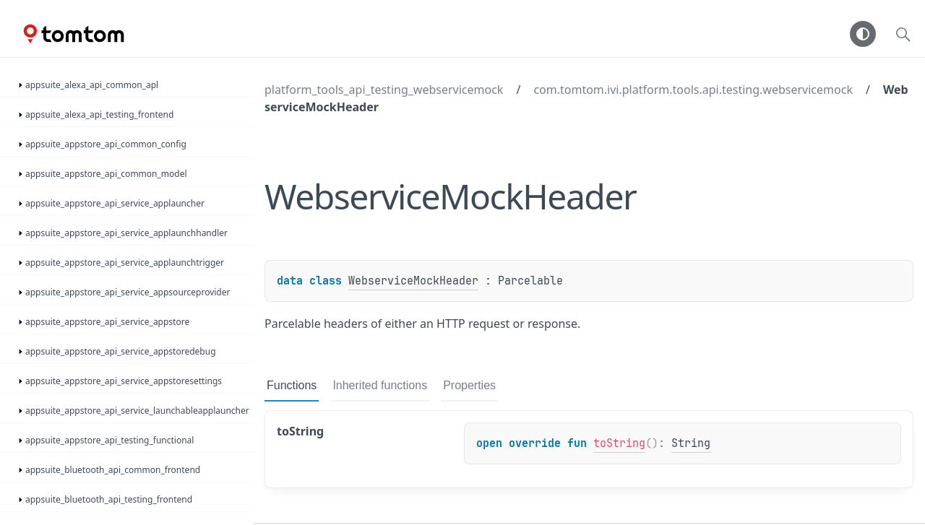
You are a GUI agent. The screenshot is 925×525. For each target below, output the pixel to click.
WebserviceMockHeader (413, 281)
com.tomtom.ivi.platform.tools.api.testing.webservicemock (693, 89)
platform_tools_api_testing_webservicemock (383, 89)
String (690, 443)
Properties (469, 385)
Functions (292, 385)
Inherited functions (379, 385)
